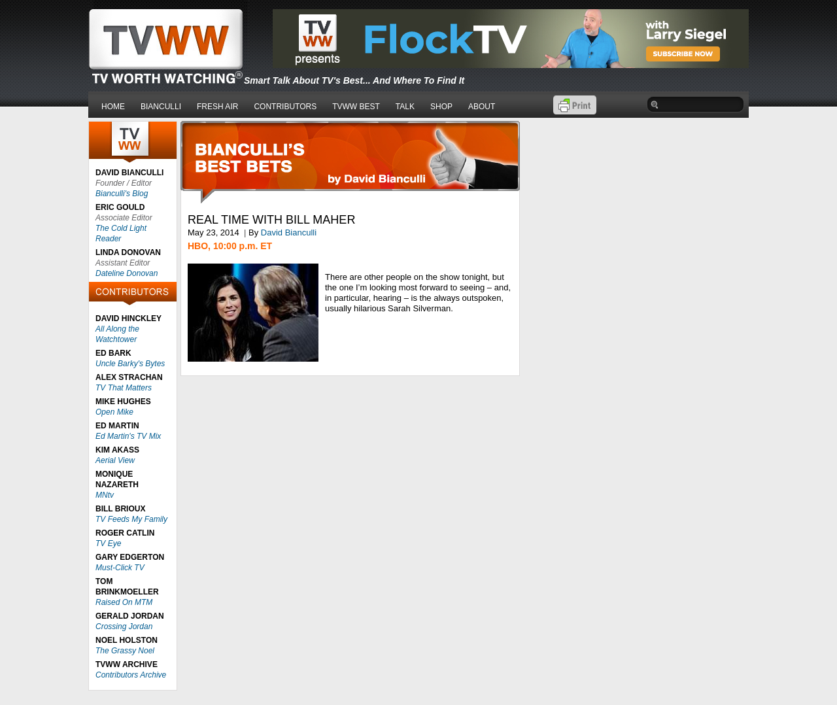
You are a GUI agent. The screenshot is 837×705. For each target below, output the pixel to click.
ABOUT (481, 106)
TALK (405, 106)
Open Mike (114, 412)
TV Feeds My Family (131, 519)
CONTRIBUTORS (285, 106)
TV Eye (108, 543)
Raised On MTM (123, 602)
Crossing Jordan (123, 626)
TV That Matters (123, 387)
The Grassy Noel (124, 650)
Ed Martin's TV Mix (128, 436)
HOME (113, 106)
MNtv (104, 495)
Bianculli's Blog (121, 193)
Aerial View (115, 460)
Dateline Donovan (126, 273)
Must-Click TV (120, 567)
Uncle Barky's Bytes (130, 363)
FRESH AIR (217, 106)
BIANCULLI (161, 106)
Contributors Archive (130, 674)
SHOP (441, 106)
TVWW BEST (356, 106)
